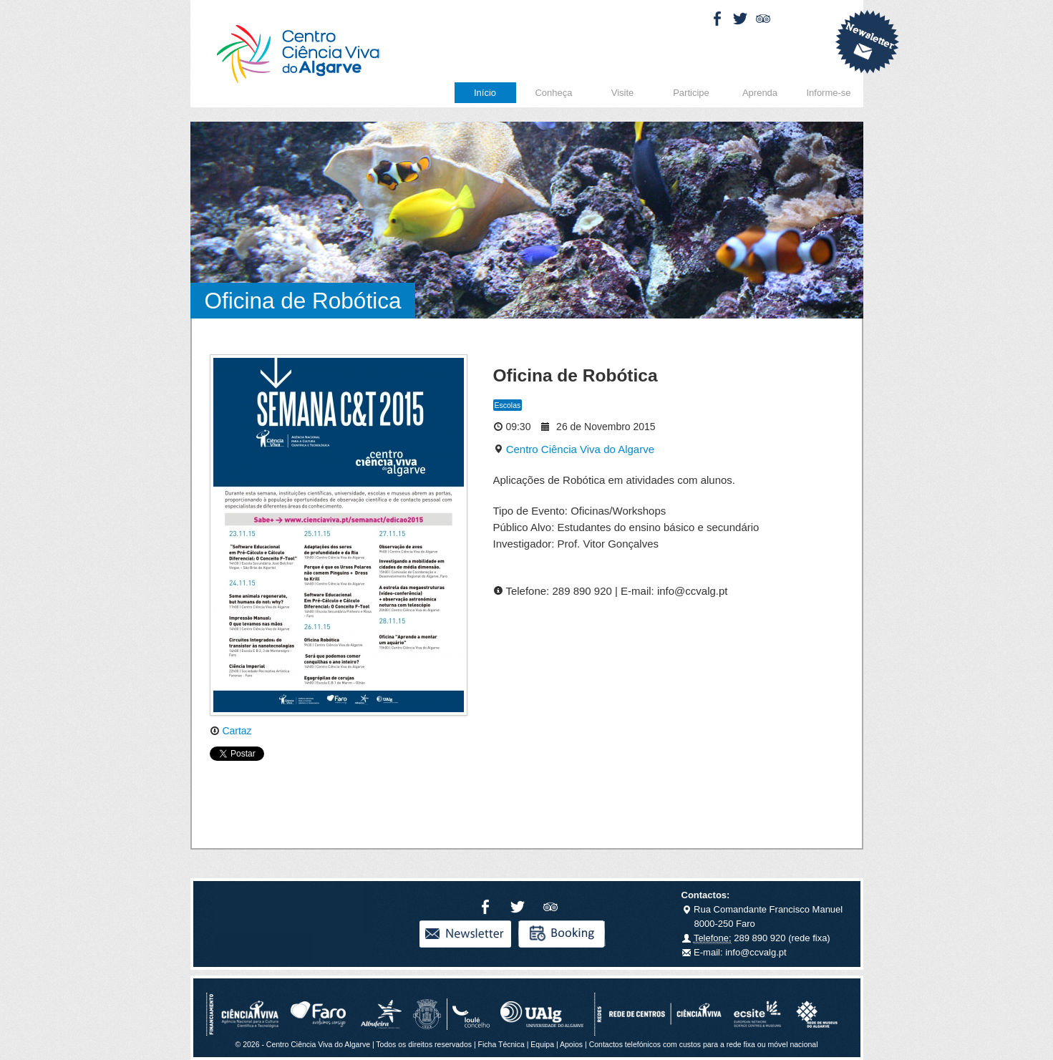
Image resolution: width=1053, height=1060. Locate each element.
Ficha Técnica (501, 1044)
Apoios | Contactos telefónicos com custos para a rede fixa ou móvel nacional (689, 1044)
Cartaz (231, 730)
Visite (622, 92)
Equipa (542, 1044)
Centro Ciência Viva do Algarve (574, 449)
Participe (691, 92)
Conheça (553, 92)
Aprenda (759, 92)
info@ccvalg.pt (755, 952)
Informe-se (828, 92)
